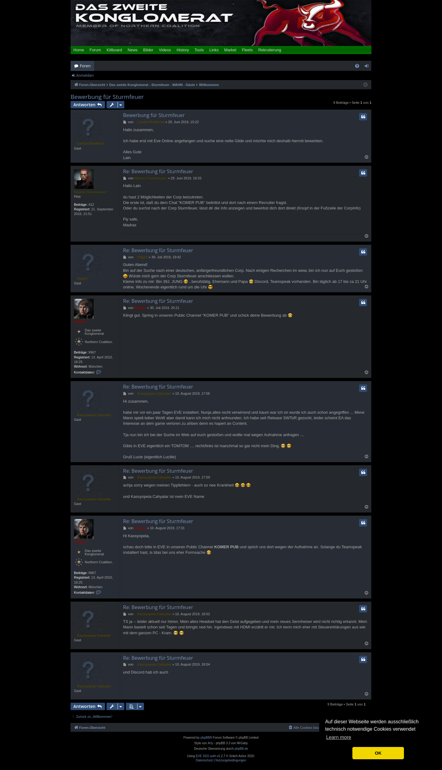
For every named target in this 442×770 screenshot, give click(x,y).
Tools (199, 50)
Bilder (148, 50)
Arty (210, 743)
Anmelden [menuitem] (368, 67)
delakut (80, 321)
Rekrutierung (269, 50)
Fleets (247, 50)
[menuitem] (357, 66)
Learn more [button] (338, 737)
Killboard (114, 50)
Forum (95, 50)
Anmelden (85, 75)
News (133, 50)
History (182, 50)
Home (78, 50)
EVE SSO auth (206, 756)
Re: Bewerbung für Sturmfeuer (158, 171)
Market (230, 50)
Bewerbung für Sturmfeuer (107, 97)
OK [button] (378, 753)
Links (214, 50)
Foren (85, 65)
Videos (165, 50)
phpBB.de (241, 748)
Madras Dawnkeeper (90, 192)
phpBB (205, 737)
